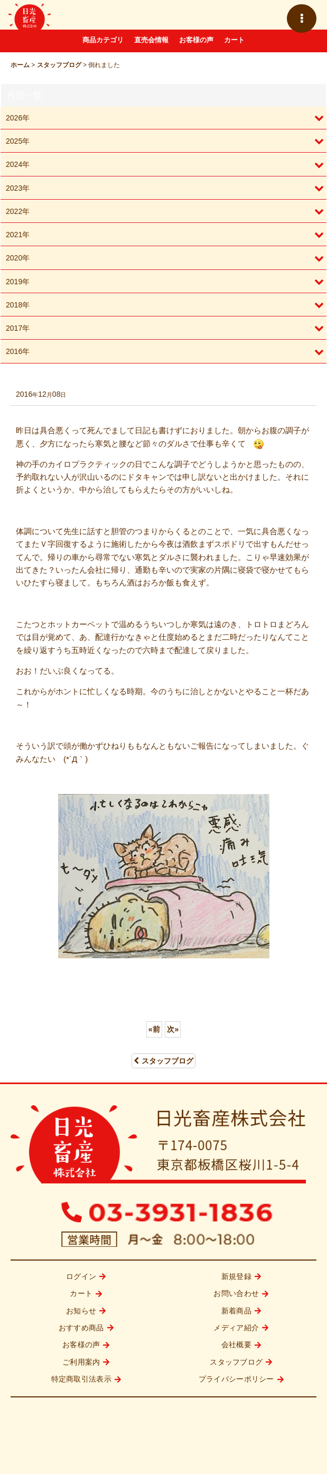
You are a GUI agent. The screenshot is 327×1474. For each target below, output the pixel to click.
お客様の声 (196, 40)
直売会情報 (151, 40)
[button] (301, 18)
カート (234, 40)
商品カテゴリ (103, 40)
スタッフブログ (163, 1061)
